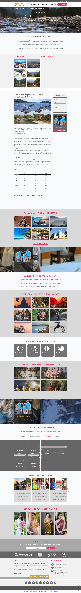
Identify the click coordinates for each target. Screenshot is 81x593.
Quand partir (19, 447)
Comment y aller (57, 110)
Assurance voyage (19, 466)
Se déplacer (33, 450)
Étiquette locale (34, 463)
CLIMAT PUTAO (32, 201)
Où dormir (56, 107)
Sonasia (15, 8)
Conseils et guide (44, 4)
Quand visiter (56, 99)
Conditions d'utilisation (33, 588)
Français (47, 450)
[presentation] (67, 490)
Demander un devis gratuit (60, 130)
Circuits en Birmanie (40, 395)
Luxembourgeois (61, 453)
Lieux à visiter (30, 8)
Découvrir (53, 4)
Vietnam (31, 1)
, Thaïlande (36, 1)
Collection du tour (34, 4)
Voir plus (25, 499)
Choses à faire (56, 102)
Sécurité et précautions (33, 460)
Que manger (56, 104)
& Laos (50, 1)
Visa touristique (34, 447)
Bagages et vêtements (19, 456)
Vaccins (19, 453)
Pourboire (20, 463)
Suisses (61, 456)
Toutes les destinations (40, 243)
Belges (61, 450)
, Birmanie (47, 1)
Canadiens (47, 453)
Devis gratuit (62, 4)
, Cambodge (42, 1)
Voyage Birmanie (22, 8)
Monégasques (47, 456)
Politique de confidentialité (47, 588)
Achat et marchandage (19, 460)
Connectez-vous (63, 1)
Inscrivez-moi (51, 548)
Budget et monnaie (33, 456)
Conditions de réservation (19, 588)
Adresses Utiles (34, 466)
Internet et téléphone (34, 453)
